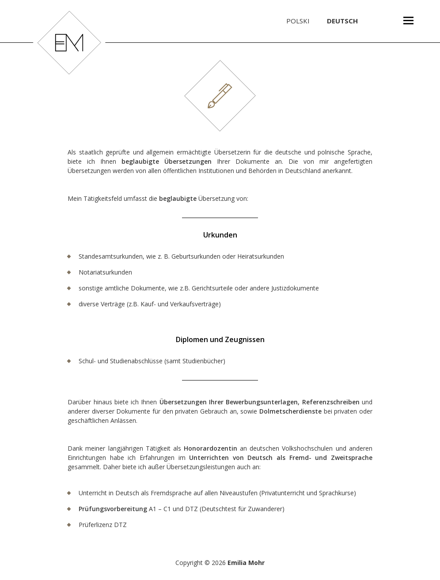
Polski (298, 20)
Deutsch (342, 20)
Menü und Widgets (408, 34)
